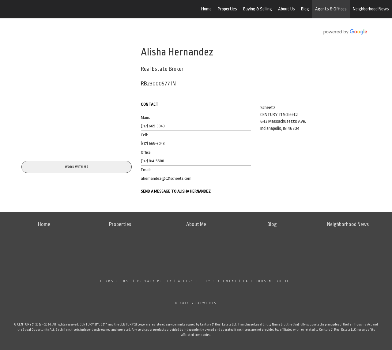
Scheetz (267, 107)
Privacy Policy (155, 281)
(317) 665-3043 (153, 126)
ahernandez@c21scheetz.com (166, 178)
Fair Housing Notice (267, 281)
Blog (305, 9)
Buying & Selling (257, 9)
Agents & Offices (331, 9)
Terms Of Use (115, 281)
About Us (286, 9)
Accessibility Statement (208, 281)
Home (206, 9)
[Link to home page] (37, 9)
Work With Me (76, 166)
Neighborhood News (371, 9)
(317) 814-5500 (152, 161)
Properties (227, 9)
